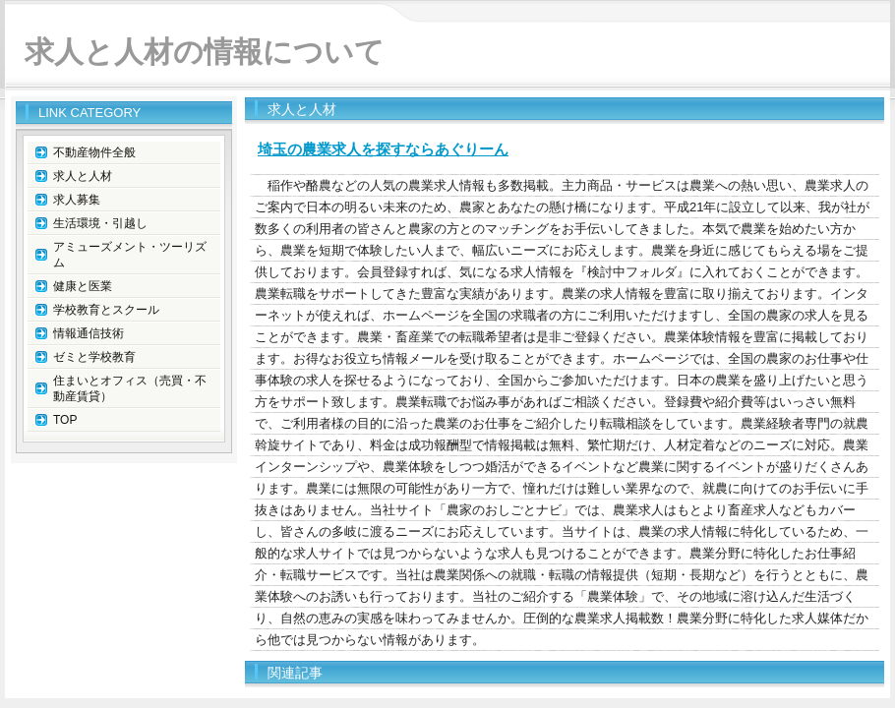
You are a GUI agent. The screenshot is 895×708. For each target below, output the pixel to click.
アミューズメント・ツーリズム (130, 254)
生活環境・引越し (100, 223)
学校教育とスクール (106, 310)
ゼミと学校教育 (94, 357)
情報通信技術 (88, 333)
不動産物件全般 (94, 152)
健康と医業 (82, 286)
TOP (65, 420)
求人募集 (76, 199)
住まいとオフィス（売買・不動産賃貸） (130, 388)
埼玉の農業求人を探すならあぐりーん (383, 149)
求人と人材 (82, 176)
